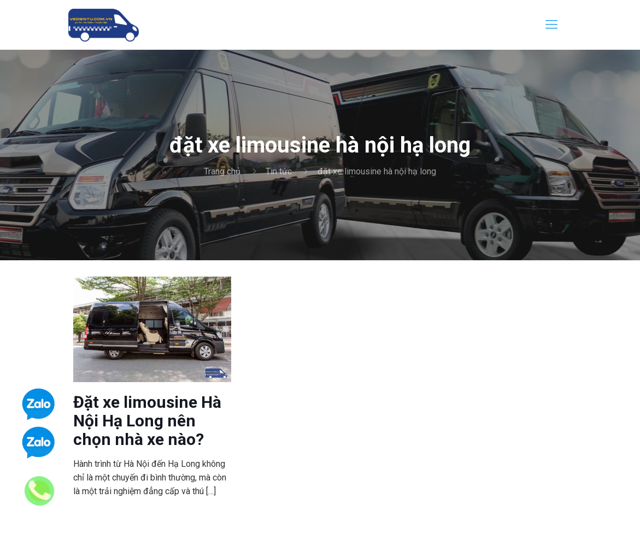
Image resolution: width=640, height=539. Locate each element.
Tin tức (279, 171)
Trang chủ (222, 171)
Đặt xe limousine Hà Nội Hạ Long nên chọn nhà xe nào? (147, 420)
